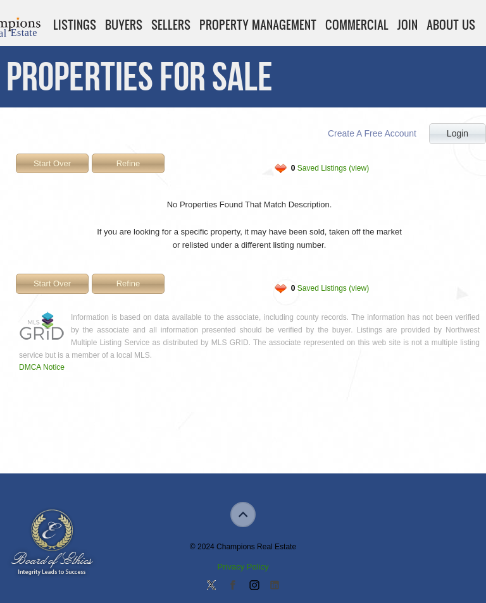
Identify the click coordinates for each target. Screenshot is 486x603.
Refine (128, 163)
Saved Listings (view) (330, 168)
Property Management (257, 24)
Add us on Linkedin (274, 586)
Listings (74, 24)
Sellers (170, 24)
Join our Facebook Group (232, 586)
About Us (451, 24)
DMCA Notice (42, 367)
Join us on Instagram (253, 586)
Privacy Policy (243, 566)
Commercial (357, 24)
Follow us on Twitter (211, 586)
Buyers (123, 24)
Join (407, 24)
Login (457, 133)
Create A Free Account (372, 133)
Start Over (52, 163)
